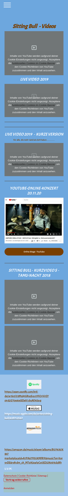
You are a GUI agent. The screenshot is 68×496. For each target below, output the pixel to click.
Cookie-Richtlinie (27, 475)
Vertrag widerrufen (17, 479)
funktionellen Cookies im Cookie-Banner (33, 63)
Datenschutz (10, 475)
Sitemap (42, 475)
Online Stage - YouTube (34, 251)
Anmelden (9, 488)
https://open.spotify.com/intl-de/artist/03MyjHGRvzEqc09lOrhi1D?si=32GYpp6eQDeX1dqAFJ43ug (27, 396)
